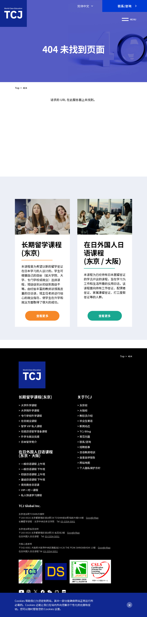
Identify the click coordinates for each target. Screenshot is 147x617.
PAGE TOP (73, 365)
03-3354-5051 (52, 536)
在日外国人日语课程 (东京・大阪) (36, 453)
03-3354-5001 (68, 521)
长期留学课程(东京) (35, 397)
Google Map (92, 517)
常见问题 (85, 436)
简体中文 (83, 6)
